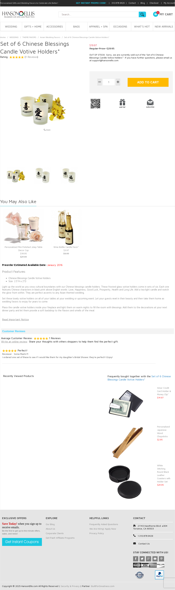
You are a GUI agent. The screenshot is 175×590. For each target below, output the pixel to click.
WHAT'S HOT (142, 26)
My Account (169, 3)
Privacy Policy (96, 533)
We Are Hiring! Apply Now (102, 528)
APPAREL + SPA (98, 26)
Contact (132, 3)
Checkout (154, 3)
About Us (50, 528)
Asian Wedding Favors (50, 37)
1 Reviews (31, 56)
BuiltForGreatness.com (102, 586)
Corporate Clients (55, 533)
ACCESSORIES (54, 26)
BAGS (76, 26)
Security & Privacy (70, 586)
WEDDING (11, 26)
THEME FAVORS (29, 37)
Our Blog (50, 524)
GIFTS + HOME (33, 26)
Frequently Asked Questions (103, 524)
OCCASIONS (120, 26)
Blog (143, 3)
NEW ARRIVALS (164, 26)
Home (3, 37)
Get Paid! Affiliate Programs (60, 537)
